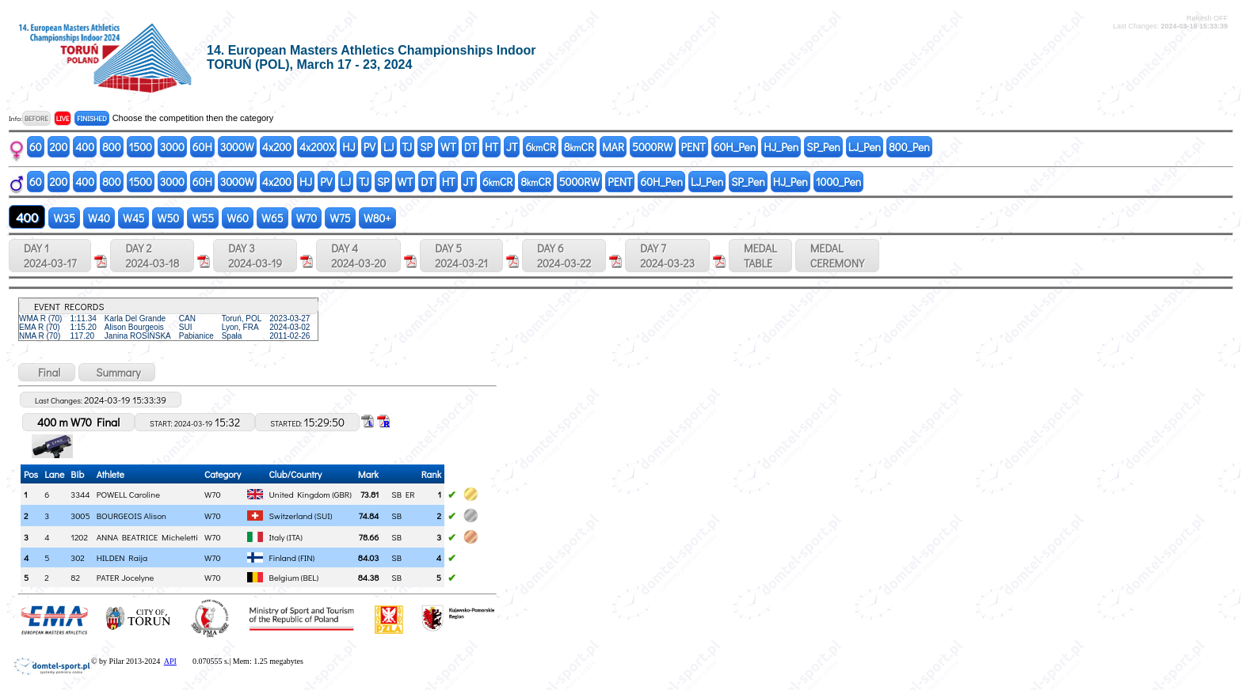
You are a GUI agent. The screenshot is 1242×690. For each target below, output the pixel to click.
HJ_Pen (781, 146)
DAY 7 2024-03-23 (667, 256)
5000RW (652, 146)
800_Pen (909, 146)
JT (511, 146)
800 (111, 146)
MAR (613, 146)
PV (369, 146)
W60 (237, 218)
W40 (99, 218)
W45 (133, 218)
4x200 (276, 146)
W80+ (377, 218)
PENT (693, 146)
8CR (579, 146)
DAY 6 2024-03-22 (564, 256)
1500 (140, 146)
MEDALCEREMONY (837, 256)
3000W (237, 146)
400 (84, 146)
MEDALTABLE (760, 256)
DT (470, 146)
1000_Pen (839, 181)
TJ (407, 146)
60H (202, 146)
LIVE (63, 118)
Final (46, 372)
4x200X (316, 146)
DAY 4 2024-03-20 (358, 256)
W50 (167, 218)
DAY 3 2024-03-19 (255, 256)
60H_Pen (735, 146)
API (170, 661)
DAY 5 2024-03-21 (461, 256)
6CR (540, 146)
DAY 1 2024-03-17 (50, 256)
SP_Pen (823, 146)
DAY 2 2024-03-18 (152, 256)
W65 (272, 218)
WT (448, 146)
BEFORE (36, 118)
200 (59, 146)
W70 (307, 218)
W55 (202, 218)
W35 (64, 218)
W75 (340, 218)
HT (491, 146)
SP (426, 146)
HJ (348, 146)
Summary (116, 372)
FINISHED (91, 118)
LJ (388, 146)
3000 (172, 146)
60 (35, 146)
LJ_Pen (864, 146)
